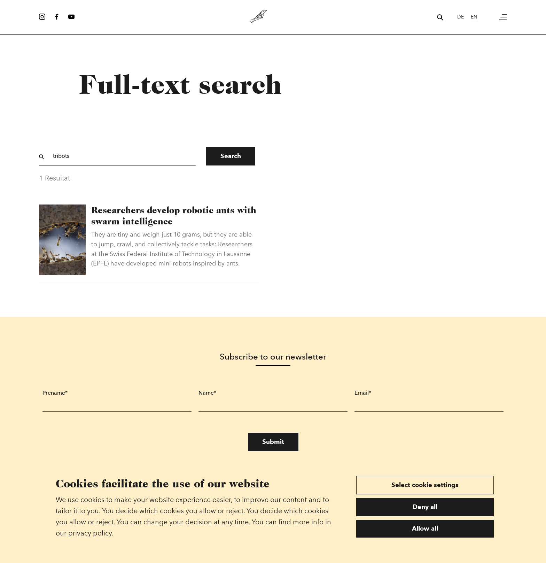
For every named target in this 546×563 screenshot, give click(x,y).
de (460, 17)
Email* (362, 393)
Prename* (55, 393)
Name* (207, 393)
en (474, 17)
